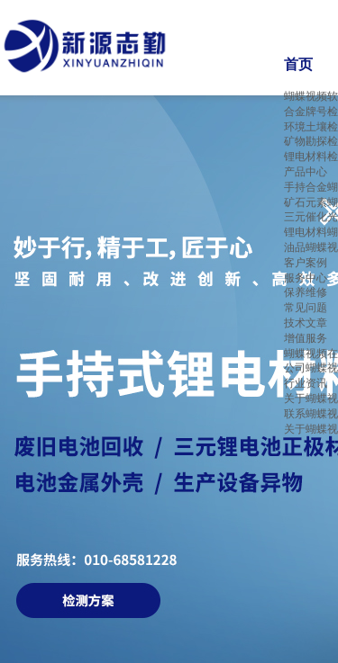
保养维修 (305, 292)
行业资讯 (305, 383)
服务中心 (305, 278)
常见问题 (305, 307)
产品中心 (305, 172)
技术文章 (305, 323)
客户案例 (305, 262)
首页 (298, 64)
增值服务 (305, 338)
